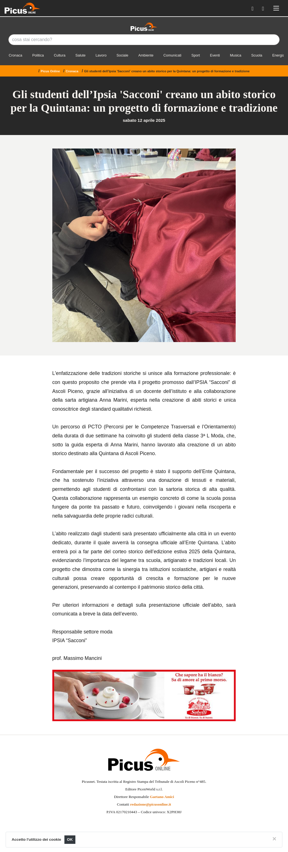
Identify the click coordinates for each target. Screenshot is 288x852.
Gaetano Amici (162, 797)
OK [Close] (70, 839)
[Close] (274, 839)
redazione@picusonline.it (150, 804)
